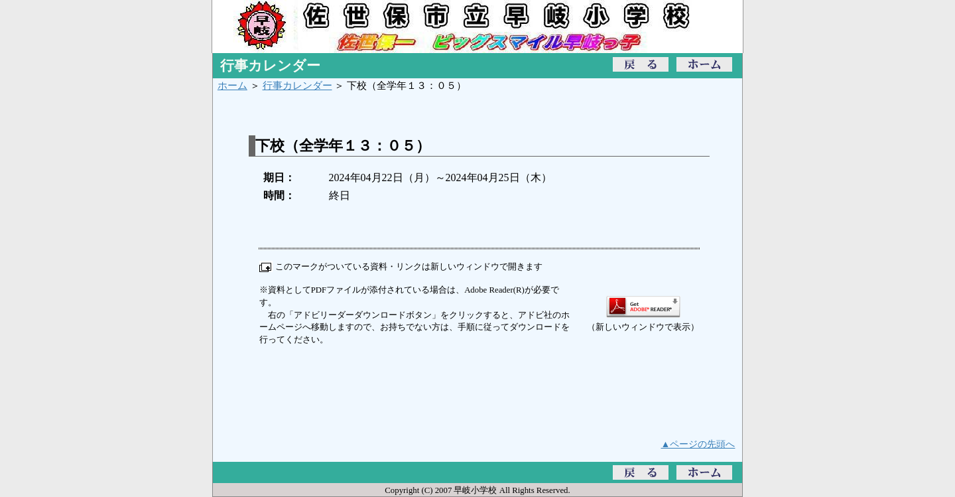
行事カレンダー (297, 85)
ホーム (232, 85)
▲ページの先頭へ (698, 444)
